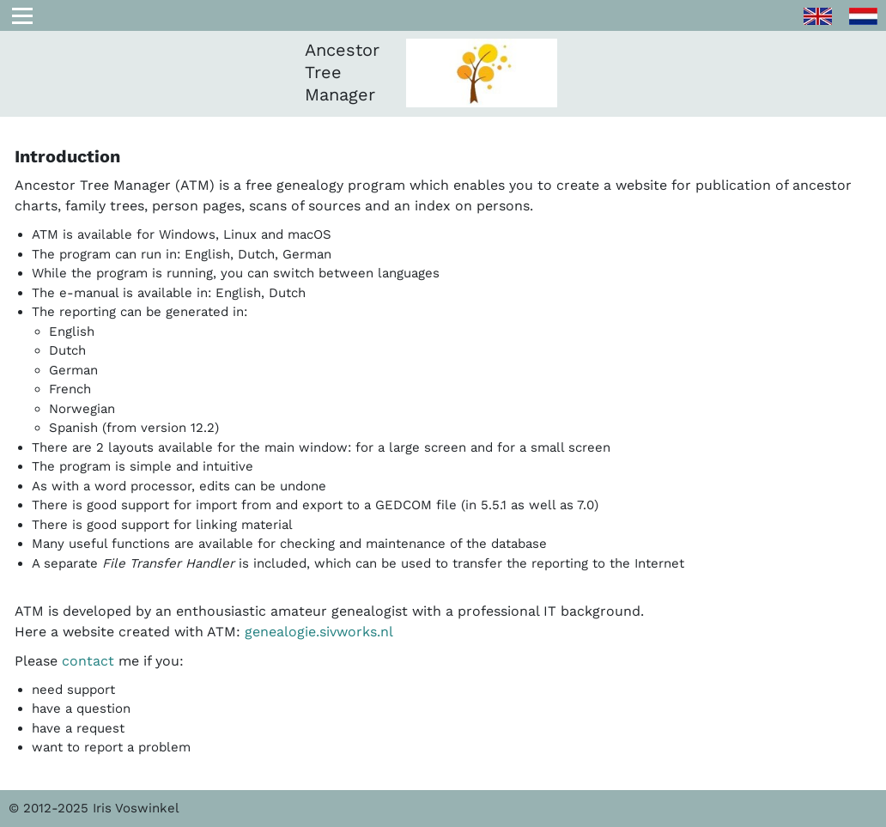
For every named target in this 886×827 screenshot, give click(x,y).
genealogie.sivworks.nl (319, 631)
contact (88, 661)
